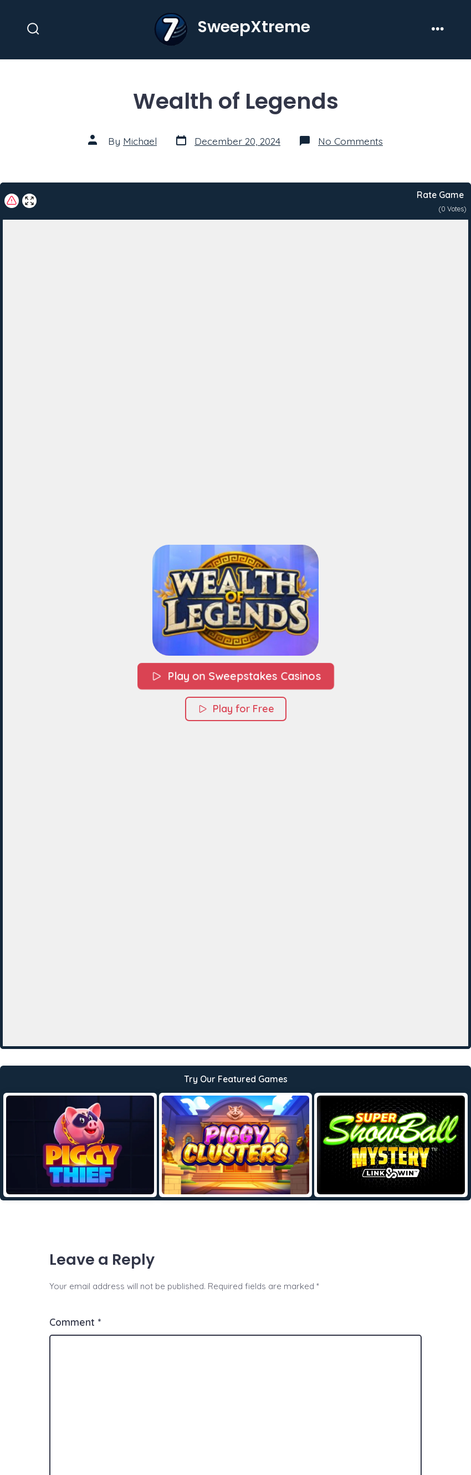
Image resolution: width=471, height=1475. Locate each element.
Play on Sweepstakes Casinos (235, 676)
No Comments (350, 141)
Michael (140, 141)
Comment (75, 1322)
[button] (235, 600)
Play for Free (235, 708)
